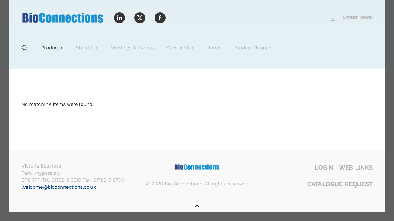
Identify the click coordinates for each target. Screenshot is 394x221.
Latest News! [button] (351, 18)
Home (214, 48)
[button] (25, 48)
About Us (86, 48)
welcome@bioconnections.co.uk (59, 187)
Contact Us (180, 48)
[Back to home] (63, 17)
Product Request (253, 48)
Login (323, 167)
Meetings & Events (132, 48)
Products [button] (51, 48)
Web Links (355, 167)
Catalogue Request (339, 184)
